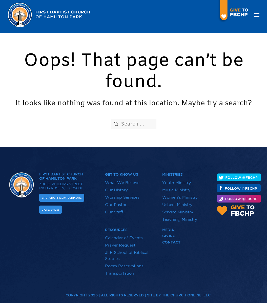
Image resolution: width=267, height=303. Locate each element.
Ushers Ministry (177, 204)
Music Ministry (176, 190)
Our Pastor (116, 204)
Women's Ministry (180, 197)
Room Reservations (124, 263)
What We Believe (122, 182)
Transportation (119, 271)
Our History (116, 190)
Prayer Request (120, 242)
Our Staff (114, 212)
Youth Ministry (176, 182)
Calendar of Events (124, 235)
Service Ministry (177, 212)
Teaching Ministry (179, 219)
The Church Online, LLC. (187, 293)
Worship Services (122, 197)
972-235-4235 (50, 209)
